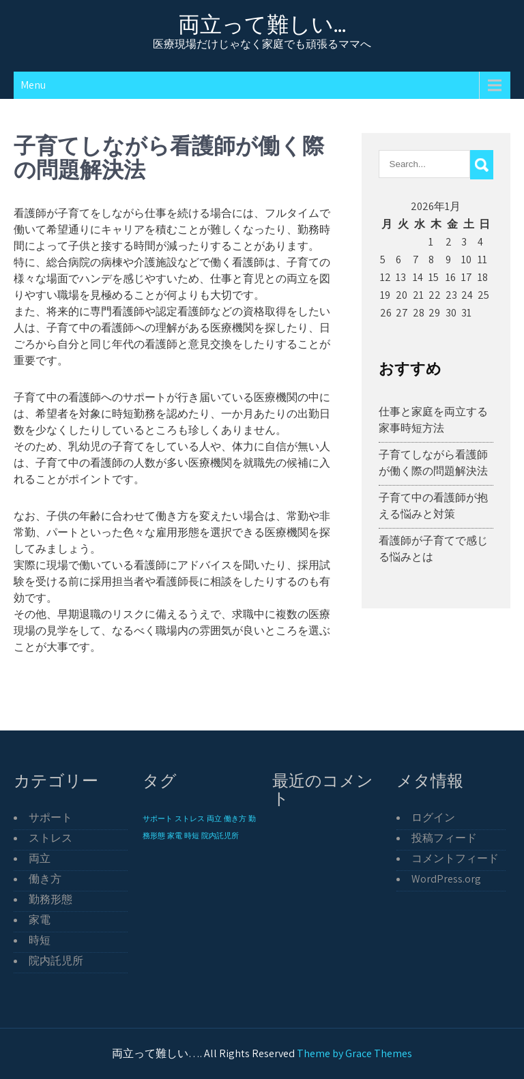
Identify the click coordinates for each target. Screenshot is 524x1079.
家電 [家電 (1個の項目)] (174, 835)
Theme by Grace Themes (354, 1053)
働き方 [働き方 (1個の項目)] (235, 818)
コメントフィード (455, 858)
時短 (39, 940)
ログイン (433, 817)
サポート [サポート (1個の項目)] (158, 818)
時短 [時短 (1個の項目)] (191, 835)
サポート (50, 817)
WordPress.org (446, 879)
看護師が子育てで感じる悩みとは (433, 548)
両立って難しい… (262, 24)
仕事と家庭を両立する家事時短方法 (433, 419)
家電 (39, 920)
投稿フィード (444, 838)
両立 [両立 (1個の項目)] (214, 818)
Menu (33, 85)
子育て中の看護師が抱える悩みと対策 (433, 505)
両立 (39, 858)
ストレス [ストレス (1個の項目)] (190, 818)
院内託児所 (56, 961)
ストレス (50, 838)
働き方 (45, 879)
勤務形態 (50, 899)
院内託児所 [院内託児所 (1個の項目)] (220, 835)
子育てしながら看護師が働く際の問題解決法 (433, 462)
